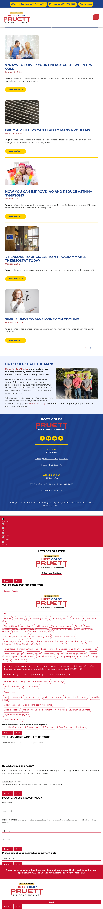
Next (18, 582)
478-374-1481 (59, 4)
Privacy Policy (55, 503)
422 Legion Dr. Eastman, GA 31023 (51, 459)
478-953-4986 (32, 4)
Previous (7, 582)
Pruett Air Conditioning (16, 370)
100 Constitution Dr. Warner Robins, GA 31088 (51, 485)
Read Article (15, 90)
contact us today (37, 404)
